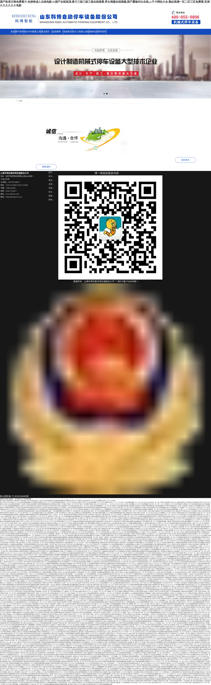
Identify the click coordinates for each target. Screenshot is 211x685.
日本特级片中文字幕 (41, 505)
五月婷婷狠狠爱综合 (40, 645)
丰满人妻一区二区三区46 (89, 519)
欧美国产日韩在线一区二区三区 (12, 512)
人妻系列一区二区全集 (61, 533)
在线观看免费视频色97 (14, 505)
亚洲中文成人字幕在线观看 (201, 615)
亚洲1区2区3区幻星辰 (118, 659)
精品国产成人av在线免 (13, 570)
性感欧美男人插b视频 (172, 551)
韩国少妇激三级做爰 (88, 533)
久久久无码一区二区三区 (30, 610)
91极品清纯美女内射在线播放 (61, 668)
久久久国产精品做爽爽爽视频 (129, 531)
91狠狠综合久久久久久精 (159, 610)
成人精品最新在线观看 (8, 521)
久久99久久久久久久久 (11, 552)
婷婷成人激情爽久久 (20, 607)
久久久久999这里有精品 (92, 663)
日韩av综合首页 (32, 538)
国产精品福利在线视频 (127, 663)
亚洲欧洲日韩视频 (101, 507)
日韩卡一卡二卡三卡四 (116, 502)
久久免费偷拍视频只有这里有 (55, 573)
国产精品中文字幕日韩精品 (32, 561)
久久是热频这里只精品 (32, 517)
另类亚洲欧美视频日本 (196, 514)
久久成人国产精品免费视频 (128, 608)
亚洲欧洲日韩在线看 (180, 523)
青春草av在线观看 (101, 530)
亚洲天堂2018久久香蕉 (87, 608)
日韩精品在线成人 (119, 579)
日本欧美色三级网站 (146, 538)
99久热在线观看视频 (149, 540)
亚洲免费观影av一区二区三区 (102, 505)
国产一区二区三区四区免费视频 (81, 619)
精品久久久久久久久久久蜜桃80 (66, 636)
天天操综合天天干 (18, 568)
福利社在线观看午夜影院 (184, 533)
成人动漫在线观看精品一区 (13, 628)
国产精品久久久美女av (26, 542)
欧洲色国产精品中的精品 (77, 603)
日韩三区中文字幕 (86, 538)
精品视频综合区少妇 (151, 633)
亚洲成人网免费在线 (26, 530)
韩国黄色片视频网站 (145, 593)
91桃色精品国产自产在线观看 (35, 509)
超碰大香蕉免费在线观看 (184, 554)
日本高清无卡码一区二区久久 (126, 516)
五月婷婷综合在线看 (127, 621)
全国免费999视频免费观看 (61, 554)
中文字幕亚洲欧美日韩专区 (23, 587)
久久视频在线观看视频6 (16, 544)
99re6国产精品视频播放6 (85, 612)
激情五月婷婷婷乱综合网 (7, 587)
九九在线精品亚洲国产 (14, 503)
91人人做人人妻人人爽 (12, 642)
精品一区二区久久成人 (182, 661)
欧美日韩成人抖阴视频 (39, 552)
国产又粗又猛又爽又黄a (72, 622)
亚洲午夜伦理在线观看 (61, 626)
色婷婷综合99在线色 (167, 607)
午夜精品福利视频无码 (30, 544)
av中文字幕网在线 (132, 558)
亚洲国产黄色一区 (111, 535)
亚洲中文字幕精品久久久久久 (87, 678)
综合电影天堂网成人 (204, 582)
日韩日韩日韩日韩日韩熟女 (74, 586)
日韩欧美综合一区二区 (64, 635)
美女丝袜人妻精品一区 (44, 544)
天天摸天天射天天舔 (54, 505)
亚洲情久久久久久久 (152, 537)
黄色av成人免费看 (127, 603)
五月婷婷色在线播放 (94, 647)
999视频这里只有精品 (124, 551)
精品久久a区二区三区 (21, 621)
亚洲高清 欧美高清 (117, 537)
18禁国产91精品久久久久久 (101, 575)
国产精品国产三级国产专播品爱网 (69, 601)
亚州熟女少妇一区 (129, 600)
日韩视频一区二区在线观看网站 (86, 573)
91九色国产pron (26, 537)
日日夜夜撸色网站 (85, 512)
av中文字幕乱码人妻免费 (32, 594)
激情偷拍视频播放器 (74, 537)
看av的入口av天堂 (101, 565)
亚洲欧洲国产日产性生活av (43, 600)
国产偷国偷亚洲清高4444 (145, 659)
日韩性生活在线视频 (194, 505)
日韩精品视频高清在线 (97, 516)
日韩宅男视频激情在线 (43, 503)
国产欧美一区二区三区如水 (41, 542)
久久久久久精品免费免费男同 (23, 502)
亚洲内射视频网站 (133, 656)
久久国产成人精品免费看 (155, 559)
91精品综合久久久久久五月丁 (29, 640)
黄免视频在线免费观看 (64, 642)
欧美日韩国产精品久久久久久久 (139, 526)
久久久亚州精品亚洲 (8, 535)
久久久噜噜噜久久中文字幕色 (72, 551)
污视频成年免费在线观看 (26, 514)
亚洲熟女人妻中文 (16, 631)
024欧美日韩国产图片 (21, 524)
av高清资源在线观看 (72, 677)
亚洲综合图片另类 (115, 575)
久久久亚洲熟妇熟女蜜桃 (117, 582)
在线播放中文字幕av (169, 593)
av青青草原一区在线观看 (59, 530)
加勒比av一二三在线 (60, 638)
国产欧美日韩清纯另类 (88, 507)
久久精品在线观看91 (169, 530)
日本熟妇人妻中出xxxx (58, 572)
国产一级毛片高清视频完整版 (90, 542)
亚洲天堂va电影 (137, 540)
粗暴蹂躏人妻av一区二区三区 (30, 668)
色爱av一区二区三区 (100, 591)
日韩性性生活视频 (194, 661)
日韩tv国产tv (11, 524)
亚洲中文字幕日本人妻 (137, 666)
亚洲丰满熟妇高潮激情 (115, 549)
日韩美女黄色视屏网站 (41, 510)
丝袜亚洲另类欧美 (11, 556)
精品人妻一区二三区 (46, 668)
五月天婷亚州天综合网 (42, 612)
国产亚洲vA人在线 (50, 565)
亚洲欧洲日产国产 (197, 502)
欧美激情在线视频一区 (88, 537)
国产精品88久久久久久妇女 (154, 517)
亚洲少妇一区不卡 (7, 547)
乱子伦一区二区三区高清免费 (51, 502)
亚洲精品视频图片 (11, 566)
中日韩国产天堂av (127, 510)
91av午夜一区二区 (155, 640)
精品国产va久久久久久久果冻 (98, 566)
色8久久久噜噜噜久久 (172, 507)
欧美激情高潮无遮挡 (30, 577)
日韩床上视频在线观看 (63, 579)
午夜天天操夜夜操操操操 (103, 586)
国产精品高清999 (40, 673)
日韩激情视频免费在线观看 (10, 514)
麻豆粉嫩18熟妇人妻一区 (199, 589)
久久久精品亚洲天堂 (149, 573)
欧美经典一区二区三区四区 (15, 633)
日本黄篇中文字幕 (46, 614)
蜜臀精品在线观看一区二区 (166, 537)
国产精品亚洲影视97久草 (191, 607)
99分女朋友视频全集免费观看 (44, 638)
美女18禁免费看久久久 (6, 607)
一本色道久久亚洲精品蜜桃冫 (84, 526)
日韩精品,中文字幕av (160, 650)
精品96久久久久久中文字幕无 (88, 544)
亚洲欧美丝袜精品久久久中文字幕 (41, 580)
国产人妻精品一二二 (161, 675)
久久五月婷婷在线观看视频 (69, 566)
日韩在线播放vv (130, 528)
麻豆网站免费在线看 (178, 603)
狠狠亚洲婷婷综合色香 (100, 617)
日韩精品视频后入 (109, 615)
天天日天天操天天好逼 (173, 544)
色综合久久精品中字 (89, 530)
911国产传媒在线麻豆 (80, 670)
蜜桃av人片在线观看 (73, 680)
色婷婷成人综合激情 (106, 680)
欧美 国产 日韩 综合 (13, 519)
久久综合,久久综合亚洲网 (53, 587)
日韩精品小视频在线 (13, 530)
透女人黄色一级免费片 (181, 505)
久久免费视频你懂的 (51, 682)
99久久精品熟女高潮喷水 (12, 589)
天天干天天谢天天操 (185, 575)
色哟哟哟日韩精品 (29, 656)
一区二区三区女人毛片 (43, 677)
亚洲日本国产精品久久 (151, 523)
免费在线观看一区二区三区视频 (29, 629)
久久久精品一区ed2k (144, 531)
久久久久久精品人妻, (134, 596)
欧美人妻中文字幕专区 (42, 586)
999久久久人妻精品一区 (95, 547)
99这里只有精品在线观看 (28, 503)
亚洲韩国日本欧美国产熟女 (197, 666)
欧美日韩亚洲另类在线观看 (25, 507)
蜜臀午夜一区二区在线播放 (175, 538)
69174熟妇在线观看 (71, 678)
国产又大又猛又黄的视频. (133, 629)
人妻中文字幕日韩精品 (125, 670)
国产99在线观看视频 (194, 537)
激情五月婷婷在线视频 (106, 635)
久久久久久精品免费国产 (101, 582)
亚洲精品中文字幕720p (197, 509)
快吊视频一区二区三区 (196, 656)
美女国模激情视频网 (148, 678)
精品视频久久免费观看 (88, 577)
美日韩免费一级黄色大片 (182, 503)
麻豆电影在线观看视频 (171, 509)
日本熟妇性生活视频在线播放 (164, 573)
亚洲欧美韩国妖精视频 (146, 545)
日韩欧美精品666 (76, 642)
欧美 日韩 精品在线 (97, 598)
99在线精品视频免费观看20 (60, 537)
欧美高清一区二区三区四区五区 (144, 647)
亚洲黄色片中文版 (186, 544)
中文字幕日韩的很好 (29, 650)
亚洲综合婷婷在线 (119, 570)
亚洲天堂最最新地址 (72, 631)
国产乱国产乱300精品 (21, 591)
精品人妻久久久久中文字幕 (118, 538)
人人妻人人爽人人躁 (110, 675)
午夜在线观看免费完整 (147, 505)
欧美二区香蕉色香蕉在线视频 (138, 509)
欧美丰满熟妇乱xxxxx (26, 663)
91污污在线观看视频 (146, 544)
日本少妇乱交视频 (125, 589)
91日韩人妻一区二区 (202, 507)
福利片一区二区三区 (78, 589)
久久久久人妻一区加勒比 (169, 526)
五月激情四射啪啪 (63, 640)
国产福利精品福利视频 (123, 556)
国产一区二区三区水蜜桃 (32, 671)
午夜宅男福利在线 (51, 531)
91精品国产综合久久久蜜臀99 (162, 545)
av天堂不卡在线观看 (49, 603)
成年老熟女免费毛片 (82, 568)
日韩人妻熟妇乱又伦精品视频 (92, 652)
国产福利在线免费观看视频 (121, 580)
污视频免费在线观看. (43, 598)
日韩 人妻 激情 (195, 530)
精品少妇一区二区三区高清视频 (81, 531)
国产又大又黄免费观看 (143, 575)
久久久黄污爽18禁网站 (53, 617)
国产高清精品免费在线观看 (82, 561)
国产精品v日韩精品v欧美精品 (169, 670)
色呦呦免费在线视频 (138, 551)
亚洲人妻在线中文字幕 (170, 615)
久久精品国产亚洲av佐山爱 (36, 565)
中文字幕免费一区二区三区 (153, 542)
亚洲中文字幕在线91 (205, 586)
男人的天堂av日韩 (148, 626)
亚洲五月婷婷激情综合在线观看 (83, 628)
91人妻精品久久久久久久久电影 (56, 552)
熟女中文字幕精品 (163, 649)
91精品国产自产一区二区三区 (34, 563)
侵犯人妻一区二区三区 (162, 547)
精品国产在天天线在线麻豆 (188, 512)
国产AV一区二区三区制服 (166, 523)
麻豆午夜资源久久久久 (18, 677)
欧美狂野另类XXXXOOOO (67, 568)
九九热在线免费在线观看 (73, 507)
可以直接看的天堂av (99, 594)
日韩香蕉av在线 (44, 584)
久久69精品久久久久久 (116, 554)
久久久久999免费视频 (141, 503)
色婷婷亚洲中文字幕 (102, 521)
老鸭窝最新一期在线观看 (137, 617)
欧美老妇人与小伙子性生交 (46, 519)
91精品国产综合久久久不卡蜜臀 (161, 579)
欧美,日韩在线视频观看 (198, 568)
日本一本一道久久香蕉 (196, 552)
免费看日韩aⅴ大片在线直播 (175, 596)
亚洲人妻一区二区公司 (34, 528)
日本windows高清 (85, 601)
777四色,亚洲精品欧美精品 (139, 559)
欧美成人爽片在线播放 (75, 629)
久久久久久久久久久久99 (187, 551)
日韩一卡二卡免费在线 (162, 671)
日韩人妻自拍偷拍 (165, 510)
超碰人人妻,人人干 (128, 612)
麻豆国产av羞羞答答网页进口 (87, 631)
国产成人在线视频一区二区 (117, 528)
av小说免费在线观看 (181, 537)
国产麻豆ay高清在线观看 (46, 545)
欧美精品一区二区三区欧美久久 (182, 631)
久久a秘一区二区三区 (121, 552)
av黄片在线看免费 (55, 612)
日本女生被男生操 (105, 614)
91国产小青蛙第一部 (21, 540)
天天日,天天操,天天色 (106, 649)
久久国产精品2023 (183, 514)
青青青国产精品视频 (21, 533)
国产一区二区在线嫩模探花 (168, 556)
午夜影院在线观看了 (178, 579)
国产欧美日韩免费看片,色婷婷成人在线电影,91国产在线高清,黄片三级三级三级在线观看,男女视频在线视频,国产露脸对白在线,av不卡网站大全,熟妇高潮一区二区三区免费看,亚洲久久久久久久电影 (57, 500)
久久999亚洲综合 (129, 537)
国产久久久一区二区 (61, 535)
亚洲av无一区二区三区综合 (68, 502)
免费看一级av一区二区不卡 (165, 622)
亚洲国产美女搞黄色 (46, 523)
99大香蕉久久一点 (105, 545)
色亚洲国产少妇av (128, 519)
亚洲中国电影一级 (170, 608)
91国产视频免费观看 (155, 582)
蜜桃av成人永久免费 (72, 675)
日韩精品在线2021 (149, 671)
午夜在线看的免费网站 (98, 619)
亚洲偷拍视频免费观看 (21, 535)
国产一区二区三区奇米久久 (45, 608)
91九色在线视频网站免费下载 (105, 573)
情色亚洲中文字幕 (174, 601)
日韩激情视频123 (139, 542)
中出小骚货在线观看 (6, 615)
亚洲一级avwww (203, 612)
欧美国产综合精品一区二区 (80, 615)
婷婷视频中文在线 (37, 603)
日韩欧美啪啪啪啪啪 (118, 577)
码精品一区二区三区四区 (202, 657)
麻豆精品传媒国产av (85, 509)
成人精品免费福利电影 (101, 549)
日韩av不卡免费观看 (107, 579)
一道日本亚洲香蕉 (33, 572)
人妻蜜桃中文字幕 (198, 554)
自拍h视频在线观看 (89, 521)
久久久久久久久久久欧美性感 (167, 580)
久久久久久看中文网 (111, 594)
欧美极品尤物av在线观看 (150, 584)
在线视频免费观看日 (180, 559)
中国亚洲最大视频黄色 (73, 575)
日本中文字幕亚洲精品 (19, 509)
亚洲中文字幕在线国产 (6, 617)
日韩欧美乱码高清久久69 (199, 631)
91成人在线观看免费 (138, 661)
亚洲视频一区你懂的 (50, 559)
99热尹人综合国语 (181, 582)
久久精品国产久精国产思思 (143, 586)
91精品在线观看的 (100, 622)
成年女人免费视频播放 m (128, 601)
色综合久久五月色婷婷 (168, 612)
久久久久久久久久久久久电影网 (198, 535)
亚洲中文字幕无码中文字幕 (86, 582)
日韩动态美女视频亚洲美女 (107, 563)
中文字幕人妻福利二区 (170, 664)
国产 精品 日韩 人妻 (98, 514)
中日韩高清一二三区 (181, 647)
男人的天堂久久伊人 (37, 566)
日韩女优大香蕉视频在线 (168, 558)
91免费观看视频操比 (155, 612)
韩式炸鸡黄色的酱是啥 (6, 538)
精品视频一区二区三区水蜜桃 (100, 502)
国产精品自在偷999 (30, 598)
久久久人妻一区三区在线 (182, 530)
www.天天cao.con (151, 622)
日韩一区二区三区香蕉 (81, 607)
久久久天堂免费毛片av (191, 545)
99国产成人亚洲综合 (138, 633)
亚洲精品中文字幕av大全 (141, 507)
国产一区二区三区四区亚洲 (50, 628)
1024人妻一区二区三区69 (95, 615)
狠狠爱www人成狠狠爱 (131, 593)
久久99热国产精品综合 (162, 643)
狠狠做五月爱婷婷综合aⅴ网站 (59, 542)
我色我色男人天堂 (168, 586)
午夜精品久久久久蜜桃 (177, 633)
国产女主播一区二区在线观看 (154, 615)
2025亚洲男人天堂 (151, 617)
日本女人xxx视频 (198, 549)
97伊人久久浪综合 (5, 586)
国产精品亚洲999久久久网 (174, 650)
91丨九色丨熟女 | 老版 (172, 600)
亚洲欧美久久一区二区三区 (102, 596)
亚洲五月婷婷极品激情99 (138, 556)
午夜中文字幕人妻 (25, 652)
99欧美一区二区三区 (174, 610)
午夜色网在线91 (78, 652)
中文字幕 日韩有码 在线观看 (193, 636)
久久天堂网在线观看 (165, 603)
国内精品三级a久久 (170, 502)
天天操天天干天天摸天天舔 (34, 526)
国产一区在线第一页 (63, 556)
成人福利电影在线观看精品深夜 (24, 510)
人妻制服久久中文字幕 (59, 610)
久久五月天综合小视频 (173, 512)
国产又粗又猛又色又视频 (71, 544)
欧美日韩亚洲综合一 (178, 668)
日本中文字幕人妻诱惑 (100, 643)
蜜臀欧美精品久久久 (131, 577)
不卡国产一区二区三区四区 (132, 631)
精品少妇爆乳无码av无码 (106, 671)
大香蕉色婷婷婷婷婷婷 (31, 575)
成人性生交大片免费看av (158, 512)
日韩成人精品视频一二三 (159, 596)
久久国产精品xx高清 (134, 638)
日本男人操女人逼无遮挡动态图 (192, 570)
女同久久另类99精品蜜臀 (121, 509)
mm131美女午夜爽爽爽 (47, 671)
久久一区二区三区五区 (35, 533)
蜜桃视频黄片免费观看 (131, 554)
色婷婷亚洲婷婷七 (24, 551)
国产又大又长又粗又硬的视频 (180, 540)
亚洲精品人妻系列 (197, 593)
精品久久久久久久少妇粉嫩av (157, 600)
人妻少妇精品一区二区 (60, 517)
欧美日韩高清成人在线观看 (73, 538)
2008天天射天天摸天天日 (66, 547)
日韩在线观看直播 (51, 659)
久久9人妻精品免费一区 (177, 605)
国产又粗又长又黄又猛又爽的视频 (41, 537)
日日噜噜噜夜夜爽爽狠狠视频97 (142, 621)
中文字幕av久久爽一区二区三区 (91, 579)
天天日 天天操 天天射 (22, 619)
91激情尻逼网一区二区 (117, 545)
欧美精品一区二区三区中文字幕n (62, 523)
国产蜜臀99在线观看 (125, 643)
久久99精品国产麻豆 (176, 547)
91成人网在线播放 (89, 523)
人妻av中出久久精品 (116, 572)
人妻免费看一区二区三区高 (108, 568)
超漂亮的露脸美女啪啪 (51, 619)
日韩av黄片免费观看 (48, 533)
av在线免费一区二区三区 (184, 526)
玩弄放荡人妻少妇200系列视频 (193, 680)
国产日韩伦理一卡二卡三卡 (134, 626)
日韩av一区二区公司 (17, 577)
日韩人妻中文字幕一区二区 (163, 535)
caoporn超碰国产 (116, 645)
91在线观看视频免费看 (157, 575)
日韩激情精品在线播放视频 (70, 584)
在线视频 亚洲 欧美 (134, 505)
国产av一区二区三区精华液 (58, 675)
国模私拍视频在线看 (65, 549)
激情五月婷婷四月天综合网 (113, 601)
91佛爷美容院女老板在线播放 (148, 566)
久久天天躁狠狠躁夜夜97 (92, 657)
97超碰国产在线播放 (161, 638)
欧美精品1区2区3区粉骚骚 (157, 507)
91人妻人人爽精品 (126, 540)
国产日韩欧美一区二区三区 (120, 547)
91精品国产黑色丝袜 (58, 622)
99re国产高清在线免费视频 (125, 622)
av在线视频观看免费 (198, 601)
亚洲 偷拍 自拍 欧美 (86, 575)
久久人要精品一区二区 (168, 503)
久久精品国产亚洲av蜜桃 (36, 619)
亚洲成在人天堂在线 (186, 600)
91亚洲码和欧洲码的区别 (185, 577)
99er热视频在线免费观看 (73, 552)
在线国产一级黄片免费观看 (97, 556)
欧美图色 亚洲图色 (114, 640)
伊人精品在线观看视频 (155, 530)
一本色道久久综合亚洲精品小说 (197, 573)
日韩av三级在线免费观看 (74, 649)
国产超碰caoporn (184, 656)
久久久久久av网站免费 (47, 535)
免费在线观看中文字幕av (76, 554)
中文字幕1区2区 (87, 517)
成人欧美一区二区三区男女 (156, 502)
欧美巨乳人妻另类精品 (158, 516)
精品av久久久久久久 (55, 664)
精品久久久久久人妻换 (153, 556)
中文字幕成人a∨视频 (99, 535)
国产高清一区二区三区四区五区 (91, 551)
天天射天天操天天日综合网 (184, 517)
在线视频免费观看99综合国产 (31, 614)
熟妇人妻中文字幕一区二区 (105, 584)
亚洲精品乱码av (149, 535)
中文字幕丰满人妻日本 (79, 563)
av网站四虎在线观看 (190, 531)
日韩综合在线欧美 (76, 682)
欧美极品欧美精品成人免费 (138, 517)
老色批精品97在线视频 (196, 540)
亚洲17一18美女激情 (19, 526)
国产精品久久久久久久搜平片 (14, 561)
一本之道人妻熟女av (55, 584)
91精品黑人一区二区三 (157, 531)
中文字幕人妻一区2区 (83, 540)
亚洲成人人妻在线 (98, 675)
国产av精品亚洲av (198, 517)
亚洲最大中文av (102, 524)
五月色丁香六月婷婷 (183, 587)
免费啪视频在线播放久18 (149, 570)
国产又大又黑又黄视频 (141, 530)
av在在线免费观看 (64, 657)
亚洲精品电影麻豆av (72, 638)
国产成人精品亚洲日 (84, 510)
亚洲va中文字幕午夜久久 (190, 650)
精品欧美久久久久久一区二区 (99, 540)
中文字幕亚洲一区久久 (20, 596)
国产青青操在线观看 (27, 661)
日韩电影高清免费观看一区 (52, 566)
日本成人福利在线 (58, 540)
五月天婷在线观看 (116, 647)
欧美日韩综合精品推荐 (157, 577)
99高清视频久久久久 (17, 575)
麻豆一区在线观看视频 (55, 510)
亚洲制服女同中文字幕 (42, 664)
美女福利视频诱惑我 (58, 580)
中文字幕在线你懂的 (23, 682)
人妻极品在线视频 (108, 570)
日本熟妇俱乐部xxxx (36, 547)
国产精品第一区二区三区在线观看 (174, 663)
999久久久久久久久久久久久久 (45, 521)
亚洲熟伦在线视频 (78, 523)
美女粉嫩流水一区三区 (127, 640)
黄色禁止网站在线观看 (33, 615)
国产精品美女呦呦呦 (102, 678)
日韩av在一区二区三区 (121, 573)
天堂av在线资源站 (113, 643)
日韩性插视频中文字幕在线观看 (164, 505)
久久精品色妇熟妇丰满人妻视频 (140, 587)
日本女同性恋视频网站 (32, 680)
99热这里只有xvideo (202, 633)
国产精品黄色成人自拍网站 (150, 657)
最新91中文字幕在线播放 (88, 552)
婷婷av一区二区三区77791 (114, 612)
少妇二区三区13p (143, 502)
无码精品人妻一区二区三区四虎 (147, 524)
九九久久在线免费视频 (159, 538)
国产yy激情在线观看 (197, 528)
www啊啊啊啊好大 (108, 509)
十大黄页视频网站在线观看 (157, 549)
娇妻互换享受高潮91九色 (58, 575)
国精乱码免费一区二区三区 (89, 633)
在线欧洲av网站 (76, 549)
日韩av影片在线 (115, 586)
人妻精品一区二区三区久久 (187, 507)
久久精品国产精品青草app (19, 528)
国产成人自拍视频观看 (94, 670)
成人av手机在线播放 (143, 549)
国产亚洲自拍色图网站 (185, 521)
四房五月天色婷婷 (163, 570)
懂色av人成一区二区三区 (189, 626)
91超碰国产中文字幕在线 (68, 505)
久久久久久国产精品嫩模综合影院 (20, 678)
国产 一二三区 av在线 (113, 530)
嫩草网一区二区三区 (75, 542)
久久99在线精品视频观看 (122, 526)
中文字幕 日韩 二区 (23, 556)
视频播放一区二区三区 (12, 605)
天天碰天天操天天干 (29, 554)
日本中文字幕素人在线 (44, 538)
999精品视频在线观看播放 (133, 521)
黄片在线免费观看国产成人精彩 (16, 622)
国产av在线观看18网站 (195, 649)
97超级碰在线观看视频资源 (49, 642)
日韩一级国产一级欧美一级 (103, 537)
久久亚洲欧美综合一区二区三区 (37, 601)
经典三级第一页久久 (16, 523)
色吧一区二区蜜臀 (142, 608)
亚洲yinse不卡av (20, 521)
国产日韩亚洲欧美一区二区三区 (42, 530)
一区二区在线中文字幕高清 (125, 568)
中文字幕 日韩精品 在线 (141, 519)
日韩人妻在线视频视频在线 (49, 528)
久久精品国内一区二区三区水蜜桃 (131, 598)
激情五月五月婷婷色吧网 (194, 559)
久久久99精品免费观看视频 (114, 512)
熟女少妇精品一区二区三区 (69, 509)
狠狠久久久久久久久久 (147, 638)
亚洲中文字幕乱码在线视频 (196, 542)
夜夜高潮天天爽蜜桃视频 (135, 650)
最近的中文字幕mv (83, 566)
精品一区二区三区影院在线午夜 (200, 584)
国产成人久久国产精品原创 (18, 516)
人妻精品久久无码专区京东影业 (127, 636)
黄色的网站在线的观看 (188, 561)
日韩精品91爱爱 (37, 502)
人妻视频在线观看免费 (103, 572)
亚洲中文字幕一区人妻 (84, 502)
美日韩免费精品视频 (155, 526)
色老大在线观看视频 (86, 535)
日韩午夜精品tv (117, 519)
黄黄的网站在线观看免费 (27, 600)
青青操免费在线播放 (102, 640)
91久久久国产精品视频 (25, 552)
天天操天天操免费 (122, 638)
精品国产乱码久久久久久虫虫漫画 (176, 516)
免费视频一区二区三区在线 (155, 509)
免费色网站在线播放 (191, 596)
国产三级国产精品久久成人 (54, 673)
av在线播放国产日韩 (113, 642)
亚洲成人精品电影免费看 (144, 636)
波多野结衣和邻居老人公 (109, 652)
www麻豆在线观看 (128, 572)
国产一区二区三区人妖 (70, 582)
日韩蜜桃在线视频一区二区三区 (102, 600)
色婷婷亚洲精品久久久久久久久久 (126, 563)
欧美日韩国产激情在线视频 (201, 526)
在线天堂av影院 (91, 584)
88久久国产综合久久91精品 (199, 575)
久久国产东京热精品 (60, 512)
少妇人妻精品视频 (14, 629)
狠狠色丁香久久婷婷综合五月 (28, 519)
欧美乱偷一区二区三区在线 (113, 514)
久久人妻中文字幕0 (134, 610)
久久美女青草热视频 (99, 654)
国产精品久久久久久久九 (165, 584)
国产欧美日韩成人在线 (46, 517)
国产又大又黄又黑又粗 (28, 505)
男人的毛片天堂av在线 (6, 502)
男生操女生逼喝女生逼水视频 (37, 524)
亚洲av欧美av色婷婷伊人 (149, 629)
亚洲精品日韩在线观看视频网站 (78, 671)
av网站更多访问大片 (115, 540)
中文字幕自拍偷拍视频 (98, 512)
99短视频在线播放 (192, 582)
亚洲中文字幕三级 (16, 586)
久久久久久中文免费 (103, 603)
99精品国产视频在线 (73, 535)
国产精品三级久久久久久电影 (76, 684)
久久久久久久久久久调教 (158, 563)
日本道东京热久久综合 (103, 631)
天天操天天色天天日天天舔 (63, 615)
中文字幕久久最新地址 (203, 663)
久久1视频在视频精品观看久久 (135, 523)
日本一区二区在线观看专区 (112, 668)
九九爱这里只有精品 (181, 612)
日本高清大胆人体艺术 (183, 654)
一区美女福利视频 (201, 563)
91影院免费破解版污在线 (55, 551)
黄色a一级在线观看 (143, 614)
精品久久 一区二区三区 (21, 654)
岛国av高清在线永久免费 (75, 517)
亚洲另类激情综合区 (53, 549)
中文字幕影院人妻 (146, 521)
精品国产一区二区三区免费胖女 (85, 621)
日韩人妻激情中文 (96, 509)
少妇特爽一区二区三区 (114, 524)
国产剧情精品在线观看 (66, 670)
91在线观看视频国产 (116, 603)
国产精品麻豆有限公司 (112, 664)
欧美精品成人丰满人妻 (24, 659)
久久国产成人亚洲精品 (73, 512)
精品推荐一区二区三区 (75, 519)
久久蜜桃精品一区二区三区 (23, 531)
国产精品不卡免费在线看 (82, 570)
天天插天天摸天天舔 (75, 533)
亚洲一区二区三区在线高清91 (117, 678)
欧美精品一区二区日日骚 (49, 635)
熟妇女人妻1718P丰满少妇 (158, 591)
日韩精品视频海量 (148, 675)
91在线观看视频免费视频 (24, 549)
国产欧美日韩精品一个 (149, 668)
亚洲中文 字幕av (193, 612)
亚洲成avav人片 (140, 528)
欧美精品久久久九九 (156, 587)
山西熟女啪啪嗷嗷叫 (157, 554)
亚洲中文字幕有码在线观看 (109, 670)
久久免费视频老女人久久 (189, 519)
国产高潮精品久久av (197, 635)
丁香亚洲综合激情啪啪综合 (17, 573)
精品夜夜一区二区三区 (138, 535)
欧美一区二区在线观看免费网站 (100, 510)
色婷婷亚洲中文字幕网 (39, 659)
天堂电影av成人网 (131, 614)
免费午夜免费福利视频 (32, 584)
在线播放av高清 (179, 640)
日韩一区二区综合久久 (159, 636)
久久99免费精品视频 (160, 647)
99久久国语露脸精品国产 (20, 601)
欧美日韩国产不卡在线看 (58, 507)
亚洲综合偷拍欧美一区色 (118, 614)
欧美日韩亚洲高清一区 (140, 514)
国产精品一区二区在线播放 (31, 512)
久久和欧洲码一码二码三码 (170, 565)
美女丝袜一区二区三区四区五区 (56, 645)
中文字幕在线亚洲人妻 (39, 531)
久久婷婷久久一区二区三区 (104, 577)
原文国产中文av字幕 (169, 517)
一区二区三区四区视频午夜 (199, 558)
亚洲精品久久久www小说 (105, 629)
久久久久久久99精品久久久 (103, 558)
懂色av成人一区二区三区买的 (85, 505)
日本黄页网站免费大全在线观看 (68, 596)
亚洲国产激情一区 (144, 591)
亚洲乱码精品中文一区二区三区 (48, 657)
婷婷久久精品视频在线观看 (120, 505)
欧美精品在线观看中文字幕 (74, 545)
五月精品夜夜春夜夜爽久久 (119, 596)
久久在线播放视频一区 (130, 502)
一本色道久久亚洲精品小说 (158, 614)
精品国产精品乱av (182, 572)
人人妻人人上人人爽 (184, 509)
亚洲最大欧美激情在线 (195, 622)
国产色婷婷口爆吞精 (138, 605)
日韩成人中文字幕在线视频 (136, 552)
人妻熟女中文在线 (146, 610)
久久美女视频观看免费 (191, 603)
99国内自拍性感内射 (111, 654)
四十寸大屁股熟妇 (103, 544)
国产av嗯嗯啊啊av (30, 624)
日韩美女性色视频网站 (156, 642)
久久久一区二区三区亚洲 (167, 661)
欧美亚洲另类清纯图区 (71, 514)
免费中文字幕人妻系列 (187, 638)
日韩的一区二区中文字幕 (74, 503)
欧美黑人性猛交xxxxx (90, 650)
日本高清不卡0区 (14, 542)
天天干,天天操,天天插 (113, 507)
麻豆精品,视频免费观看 (41, 514)
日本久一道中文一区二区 (56, 514)
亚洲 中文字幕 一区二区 (143, 512)
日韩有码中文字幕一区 (59, 594)
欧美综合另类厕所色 (103, 554)
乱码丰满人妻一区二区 (20, 538)
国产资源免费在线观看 (129, 549)
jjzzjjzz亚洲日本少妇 (111, 636)
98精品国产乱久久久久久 (164, 566)
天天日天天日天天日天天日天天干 (104, 526)
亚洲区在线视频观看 (75, 640)
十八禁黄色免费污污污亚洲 (177, 671)
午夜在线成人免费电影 (198, 544)
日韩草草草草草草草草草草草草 (78, 556)
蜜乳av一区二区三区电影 (98, 531)
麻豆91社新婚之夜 (63, 528)
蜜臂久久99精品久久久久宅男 (122, 649)
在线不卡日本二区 (175, 619)
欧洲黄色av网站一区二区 (194, 580)
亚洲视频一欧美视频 (72, 594)
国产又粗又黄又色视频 (193, 524)
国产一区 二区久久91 (171, 514)
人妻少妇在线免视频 (27, 645)
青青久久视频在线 (202, 531)
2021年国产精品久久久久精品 (182, 589)
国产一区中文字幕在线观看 (190, 547)
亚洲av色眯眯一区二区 (23, 580)
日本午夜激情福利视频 (76, 528)
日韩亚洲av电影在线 (138, 670)
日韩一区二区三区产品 (127, 507)
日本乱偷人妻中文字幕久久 (47, 629)
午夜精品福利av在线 (21, 635)
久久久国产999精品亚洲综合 (153, 552)
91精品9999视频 (189, 605)
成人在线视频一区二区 (170, 572)
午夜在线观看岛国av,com (30, 649)
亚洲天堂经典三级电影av (35, 654)
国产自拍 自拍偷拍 (193, 614)
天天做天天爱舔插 (93, 671)
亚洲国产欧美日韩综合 (200, 675)
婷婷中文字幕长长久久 (113, 531)
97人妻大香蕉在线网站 (153, 510)
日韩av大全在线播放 (173, 563)
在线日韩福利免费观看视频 (53, 509)
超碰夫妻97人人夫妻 (88, 558)
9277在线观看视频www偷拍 (131, 544)
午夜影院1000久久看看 (132, 566)
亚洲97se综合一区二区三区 (129, 524)
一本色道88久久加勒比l (99, 612)
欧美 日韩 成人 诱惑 (144, 577)
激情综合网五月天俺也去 (184, 502)
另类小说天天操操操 (110, 516)
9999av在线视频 (129, 503)
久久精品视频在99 (171, 614)
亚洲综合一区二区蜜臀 (81, 587)
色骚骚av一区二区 (126, 677)
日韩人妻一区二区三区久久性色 (174, 531)
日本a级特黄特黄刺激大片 (52, 589)
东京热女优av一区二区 (21, 643)
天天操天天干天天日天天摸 (57, 586)
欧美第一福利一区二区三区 (195, 523)
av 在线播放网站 (182, 614)
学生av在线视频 (28, 568)
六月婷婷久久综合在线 (65, 619)
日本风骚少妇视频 (53, 568)
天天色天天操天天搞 (174, 638)
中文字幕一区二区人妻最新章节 (94, 589)
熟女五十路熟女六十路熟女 (54, 624)
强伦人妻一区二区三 (111, 517)
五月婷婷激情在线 (73, 524)
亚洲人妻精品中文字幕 (129, 512)
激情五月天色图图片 (142, 565)
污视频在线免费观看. (181, 542)
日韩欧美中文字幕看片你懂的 (132, 628)
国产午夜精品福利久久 (138, 589)
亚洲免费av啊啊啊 (146, 596)
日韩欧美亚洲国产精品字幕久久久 (190, 610)
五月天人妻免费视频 (100, 608)
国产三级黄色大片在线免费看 (197, 572)
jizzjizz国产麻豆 (184, 645)
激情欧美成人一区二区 (170, 554)
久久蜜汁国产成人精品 (90, 528)
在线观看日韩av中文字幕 (194, 516)
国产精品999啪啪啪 (26, 589)
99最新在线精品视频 (58, 538)
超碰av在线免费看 (111, 556)
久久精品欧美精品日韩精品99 (71, 673)
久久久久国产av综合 (185, 565)
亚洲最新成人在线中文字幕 (130, 591)
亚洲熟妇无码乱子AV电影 (58, 503)
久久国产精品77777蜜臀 (85, 600)
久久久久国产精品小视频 (65, 628)
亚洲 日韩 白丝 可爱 (88, 549)
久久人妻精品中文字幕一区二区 (53, 516)
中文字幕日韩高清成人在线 (92, 610)
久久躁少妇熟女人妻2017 (32, 626)
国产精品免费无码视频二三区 (116, 566)
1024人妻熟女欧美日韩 (61, 519)
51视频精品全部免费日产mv (91, 545)
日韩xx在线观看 (26, 628)
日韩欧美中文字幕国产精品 (42, 507)
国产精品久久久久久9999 (48, 579)
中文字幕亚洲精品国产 (142, 561)
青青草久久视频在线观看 (13, 612)
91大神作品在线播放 (26, 605)
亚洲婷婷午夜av (205, 537)
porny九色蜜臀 (173, 598)
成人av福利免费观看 (45, 572)
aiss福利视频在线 (41, 573)
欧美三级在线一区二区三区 (187, 563)
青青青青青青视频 (15, 638)
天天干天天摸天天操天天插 (170, 552)
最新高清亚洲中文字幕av (24, 582)
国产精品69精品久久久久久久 (173, 519)
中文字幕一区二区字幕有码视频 (50, 591)
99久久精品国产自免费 (180, 573)
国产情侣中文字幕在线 (47, 626)
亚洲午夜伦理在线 (33, 540)
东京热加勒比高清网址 (74, 577)
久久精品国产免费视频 (47, 615)
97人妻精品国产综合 (127, 514)
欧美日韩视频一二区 (70, 573)
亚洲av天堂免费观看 (182, 608)
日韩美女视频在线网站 (44, 610)
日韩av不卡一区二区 (172, 549)
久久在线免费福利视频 (124, 535)
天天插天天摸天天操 (119, 584)
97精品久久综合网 (205, 530)
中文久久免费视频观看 (77, 663)
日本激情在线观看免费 (166, 589)
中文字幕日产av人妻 (120, 629)
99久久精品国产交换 (194, 510)
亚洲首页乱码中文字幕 (85, 514)
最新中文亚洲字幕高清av (156, 519)
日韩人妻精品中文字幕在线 (180, 510)
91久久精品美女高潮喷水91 (180, 535)
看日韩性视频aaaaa (37, 559)
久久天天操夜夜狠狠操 (39, 549)
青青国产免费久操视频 (39, 587)
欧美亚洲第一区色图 (112, 619)
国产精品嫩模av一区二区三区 (105, 552)
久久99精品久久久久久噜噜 (154, 533)
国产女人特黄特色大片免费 (117, 521)
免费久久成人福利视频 (46, 512)
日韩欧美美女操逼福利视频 (108, 587)
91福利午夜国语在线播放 (138, 533)
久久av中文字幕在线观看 (161, 601)
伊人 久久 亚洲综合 (34, 535)
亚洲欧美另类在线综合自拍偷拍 (108, 542)
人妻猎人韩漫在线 (172, 521)
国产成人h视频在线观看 (37, 682)
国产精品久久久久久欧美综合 (22, 603)
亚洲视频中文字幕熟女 (131, 545)
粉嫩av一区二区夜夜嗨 (121, 656)
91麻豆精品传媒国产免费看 (51, 547)
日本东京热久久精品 (164, 657)
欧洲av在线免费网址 (29, 586)
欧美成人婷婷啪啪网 (135, 547)
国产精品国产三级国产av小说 (166, 629)
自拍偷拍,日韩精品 (18, 579)
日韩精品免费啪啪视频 (29, 631)
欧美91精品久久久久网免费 (174, 626)
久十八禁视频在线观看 (159, 521)
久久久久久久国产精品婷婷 (58, 631)
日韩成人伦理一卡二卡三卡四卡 (76, 614)
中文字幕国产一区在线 (145, 579)
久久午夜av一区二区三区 (199, 521)
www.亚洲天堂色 (179, 586)
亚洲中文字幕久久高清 (169, 533)
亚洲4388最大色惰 (124, 617)
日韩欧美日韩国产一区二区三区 (44, 650)
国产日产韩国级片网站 (68, 526)
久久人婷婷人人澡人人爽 (9, 670)
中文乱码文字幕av (115, 510)
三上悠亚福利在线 (190, 663)
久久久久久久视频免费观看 (69, 666)
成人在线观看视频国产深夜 (22, 593)
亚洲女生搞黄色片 (123, 517)
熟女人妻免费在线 (180, 524)
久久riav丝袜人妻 (157, 572)
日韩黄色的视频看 (61, 565)
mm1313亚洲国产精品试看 (157, 561)
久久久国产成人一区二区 (105, 519)
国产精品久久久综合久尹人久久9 (198, 670)
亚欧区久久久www (15, 668)
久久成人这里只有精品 (10, 549)
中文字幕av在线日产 (71, 540)
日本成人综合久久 (7, 598)
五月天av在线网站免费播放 (85, 643)
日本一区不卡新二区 (142, 582)
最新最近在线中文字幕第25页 (39, 551)
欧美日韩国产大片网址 (85, 594)
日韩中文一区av (178, 607)
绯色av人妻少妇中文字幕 (183, 568)
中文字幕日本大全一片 (168, 582)
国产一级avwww (30, 573)
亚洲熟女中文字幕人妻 (18, 517)
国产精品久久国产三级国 (59, 614)
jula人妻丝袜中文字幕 (77, 559)
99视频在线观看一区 (11, 507)
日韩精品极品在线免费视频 (72, 516)
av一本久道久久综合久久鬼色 (122, 633)
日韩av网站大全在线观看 (199, 600)
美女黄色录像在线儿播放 (51, 654)
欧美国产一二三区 (170, 652)
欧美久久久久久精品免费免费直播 (68, 659)
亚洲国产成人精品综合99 (102, 523)
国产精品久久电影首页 (190, 538)
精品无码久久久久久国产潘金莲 (73, 580)
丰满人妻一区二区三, (154, 503)
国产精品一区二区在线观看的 (40, 678)
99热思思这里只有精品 (46, 540)
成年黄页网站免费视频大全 (87, 565)
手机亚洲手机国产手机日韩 (14, 610)
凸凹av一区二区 (30, 521)
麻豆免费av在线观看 (35, 591)
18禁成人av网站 (8, 526)
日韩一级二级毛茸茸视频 (17, 594)
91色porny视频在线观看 (157, 568)
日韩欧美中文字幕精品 (51, 558)
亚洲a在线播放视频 (9, 621)
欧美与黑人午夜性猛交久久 (55, 582)
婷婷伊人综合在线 (91, 603)
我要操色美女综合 (137, 677)
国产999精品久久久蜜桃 (184, 556)
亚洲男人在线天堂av (144, 554)
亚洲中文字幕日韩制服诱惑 (31, 523)
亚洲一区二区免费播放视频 (49, 561)
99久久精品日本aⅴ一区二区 (105, 503)
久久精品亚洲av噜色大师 (118, 523)
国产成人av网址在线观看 (10, 551)
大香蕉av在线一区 (157, 586)
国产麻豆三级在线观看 (151, 605)
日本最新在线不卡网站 (39, 582)
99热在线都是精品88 (197, 503)
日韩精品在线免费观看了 (86, 622)
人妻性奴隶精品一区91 (113, 621)
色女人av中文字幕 (168, 559)
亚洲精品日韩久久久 (68, 587)
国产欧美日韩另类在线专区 (156, 514)
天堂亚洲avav (63, 524)
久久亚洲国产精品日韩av (89, 503)
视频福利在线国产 (159, 626)
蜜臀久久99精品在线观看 (181, 666)
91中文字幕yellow (137, 668)
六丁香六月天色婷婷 (99, 517)
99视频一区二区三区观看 (114, 591)
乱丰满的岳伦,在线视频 (136, 580)
